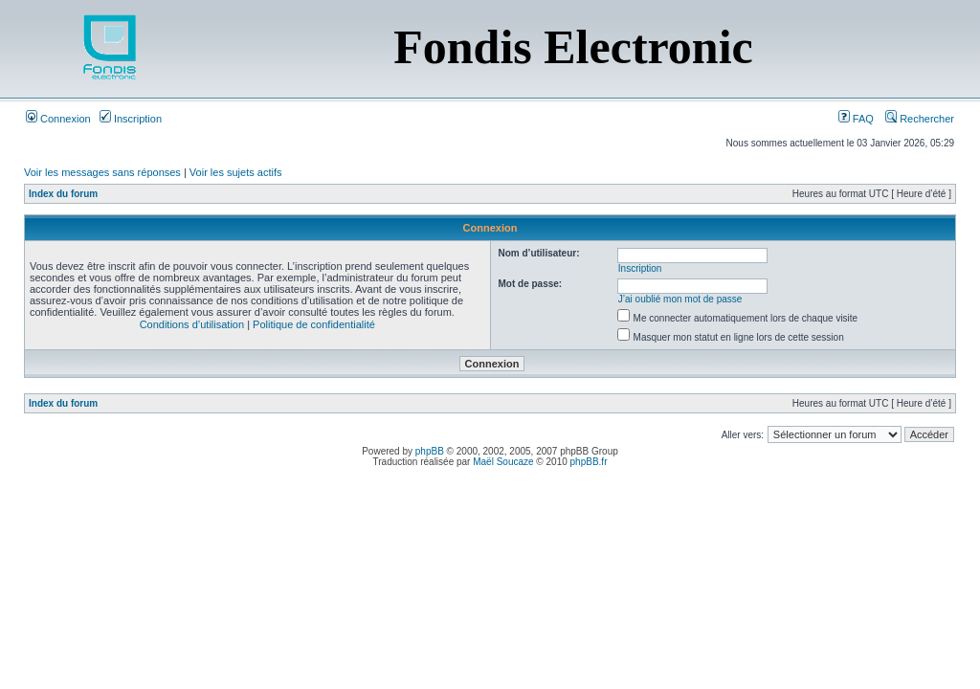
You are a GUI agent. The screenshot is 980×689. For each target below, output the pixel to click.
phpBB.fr (589, 461)
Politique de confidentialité (314, 324)
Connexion (58, 118)
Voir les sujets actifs (235, 172)
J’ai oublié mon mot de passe (680, 299)
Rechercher (919, 118)
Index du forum (63, 194)
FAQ (856, 118)
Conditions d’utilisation (192, 324)
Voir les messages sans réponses (102, 172)
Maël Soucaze (503, 461)
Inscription (131, 118)
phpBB (429, 451)
